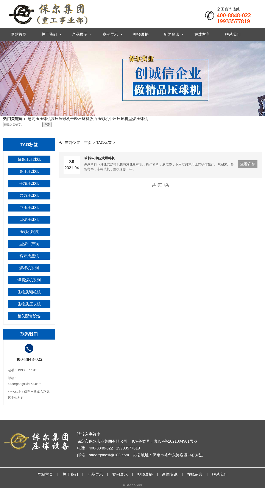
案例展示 (110, 34)
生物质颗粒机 (29, 292)
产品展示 (79, 34)
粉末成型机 (29, 256)
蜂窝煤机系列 (29, 280)
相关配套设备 (29, 316)
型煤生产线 (29, 244)
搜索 (47, 124)
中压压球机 (118, 119)
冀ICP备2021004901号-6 (175, 441)
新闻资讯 (171, 34)
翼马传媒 (138, 484)
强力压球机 (99, 119)
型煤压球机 (138, 119)
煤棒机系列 (29, 268)
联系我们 (232, 34)
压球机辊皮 (29, 232)
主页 (88, 143)
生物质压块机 (29, 304)
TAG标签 (104, 143)
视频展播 (141, 34)
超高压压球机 (39, 119)
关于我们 (49, 34)
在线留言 (202, 34)
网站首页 (18, 34)
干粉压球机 (80, 119)
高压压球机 (60, 119)
